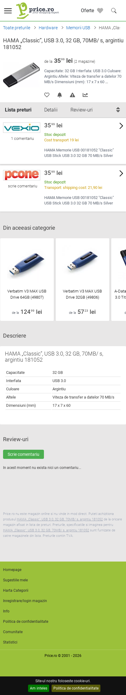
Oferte (87, 10)
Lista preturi (18, 110)
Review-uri (81, 110)
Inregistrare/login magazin (25, 601)
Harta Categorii (15, 590)
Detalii (51, 110)
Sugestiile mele (15, 580)
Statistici (10, 642)
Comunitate (13, 632)
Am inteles (38, 688)
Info (6, 611)
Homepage (12, 570)
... (106, 82)
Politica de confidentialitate (76, 688)
